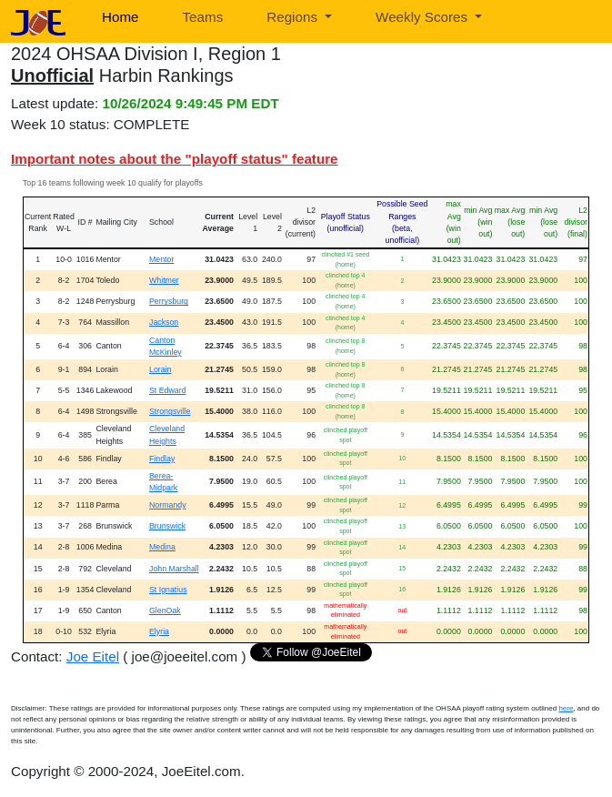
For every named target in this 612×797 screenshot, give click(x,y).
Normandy (167, 504)
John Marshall (174, 568)
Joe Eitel (92, 656)
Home (120, 17)
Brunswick (167, 525)
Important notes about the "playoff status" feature (174, 158)
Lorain (160, 369)
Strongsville (169, 411)
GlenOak (165, 610)
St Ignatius (168, 589)
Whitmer (164, 280)
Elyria (159, 631)
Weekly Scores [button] (423, 17)
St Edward (167, 390)
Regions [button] (293, 17)
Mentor (161, 259)
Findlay (162, 458)
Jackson (163, 322)
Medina (162, 546)
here (565, 708)
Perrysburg (168, 301)
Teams (203, 17)
